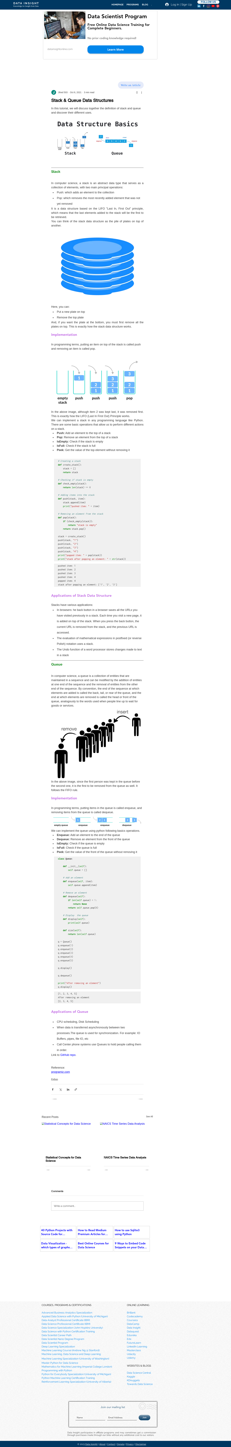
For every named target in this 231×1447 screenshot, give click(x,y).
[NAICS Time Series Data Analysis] (126, 1137)
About (102, 1444)
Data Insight (91, 1444)
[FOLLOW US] (208, 2)
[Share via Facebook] (52, 1089)
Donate (120, 1444)
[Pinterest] (217, 6)
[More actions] (142, 92)
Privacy (130, 1444)
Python (54, 1079)
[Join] (144, 1417)
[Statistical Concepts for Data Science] (68, 1137)
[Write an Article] (131, 85)
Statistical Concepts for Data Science (63, 1159)
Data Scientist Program (117, 16)
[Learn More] (115, 49)
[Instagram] (208, 6)
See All (149, 1116)
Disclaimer (140, 1444)
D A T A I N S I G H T (26, 3)
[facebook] (203, 6)
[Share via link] (75, 1089)
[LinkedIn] (199, 6)
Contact (111, 1444)
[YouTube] (213, 6)
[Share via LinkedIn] (68, 1089)
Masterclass (134, 1350)
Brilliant (131, 1312)
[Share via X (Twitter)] (60, 1089)
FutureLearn (134, 1342)
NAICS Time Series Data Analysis (125, 1157)
